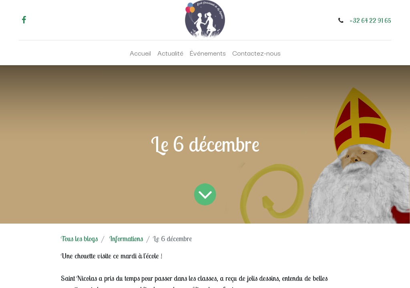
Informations (126, 238)
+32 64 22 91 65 (370, 20)
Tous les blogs (79, 238)
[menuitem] (140, 53)
